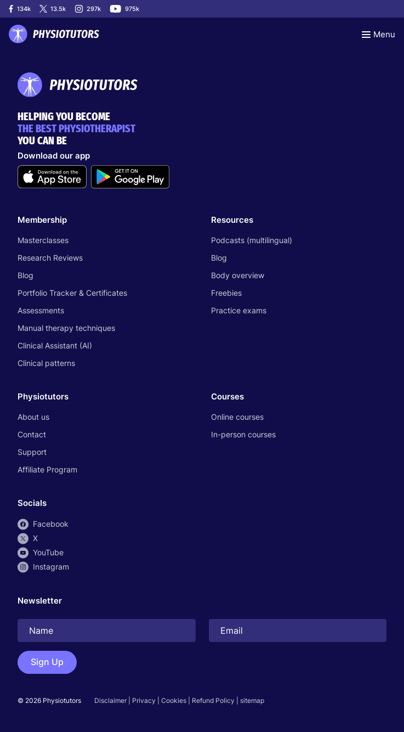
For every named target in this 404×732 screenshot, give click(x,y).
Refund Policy (213, 700)
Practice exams (238, 310)
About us (33, 416)
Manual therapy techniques (66, 328)
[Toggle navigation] (378, 34)
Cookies (173, 700)
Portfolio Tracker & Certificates (72, 292)
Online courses (237, 416)
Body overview (237, 275)
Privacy (144, 700)
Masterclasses (43, 240)
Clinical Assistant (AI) (55, 345)
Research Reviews (50, 257)
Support (32, 452)
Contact (32, 434)
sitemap (252, 700)
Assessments (41, 310)
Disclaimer (110, 700)
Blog (25, 275)
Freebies (226, 292)
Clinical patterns (46, 363)
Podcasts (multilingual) (251, 240)
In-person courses (243, 434)
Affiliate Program (47, 469)
